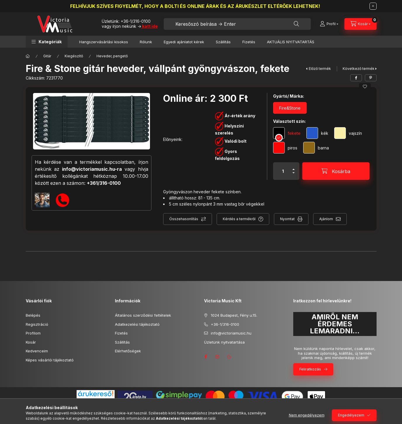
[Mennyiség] (283, 171)
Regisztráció (37, 324)
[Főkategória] (28, 56)
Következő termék (359, 68)
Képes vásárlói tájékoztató (50, 360)
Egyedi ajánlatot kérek (184, 41)
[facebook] (356, 77)
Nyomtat (287, 219)
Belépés (33, 315)
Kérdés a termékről (239, 219)
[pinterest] (371, 77)
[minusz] (293, 175)
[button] (47, 42)
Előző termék (320, 68)
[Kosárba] (336, 171)
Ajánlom (326, 219)
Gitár (47, 56)
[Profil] (329, 24)
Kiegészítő (74, 56)
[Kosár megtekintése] (360, 24)
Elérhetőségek (128, 351)
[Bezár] (373, 6)
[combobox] (237, 24)
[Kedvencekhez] (365, 86)
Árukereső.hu (95, 400)
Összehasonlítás (183, 219)
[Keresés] (296, 24)
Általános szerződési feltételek (143, 315)
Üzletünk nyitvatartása (224, 342)
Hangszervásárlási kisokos (103, 41)
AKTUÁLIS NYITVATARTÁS (290, 41)
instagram (217, 357)
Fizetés (248, 41)
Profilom (33, 333)
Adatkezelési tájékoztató (137, 324)
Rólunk (146, 41)
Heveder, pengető (112, 56)
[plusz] (293, 167)
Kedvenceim (37, 351)
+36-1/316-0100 (136, 21)
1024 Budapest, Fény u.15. (234, 315)
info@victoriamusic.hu (231, 333)
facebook (206, 357)
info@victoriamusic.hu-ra (92, 169)
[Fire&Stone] (290, 108)
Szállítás (223, 41)
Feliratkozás (310, 369)
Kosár (31, 342)
